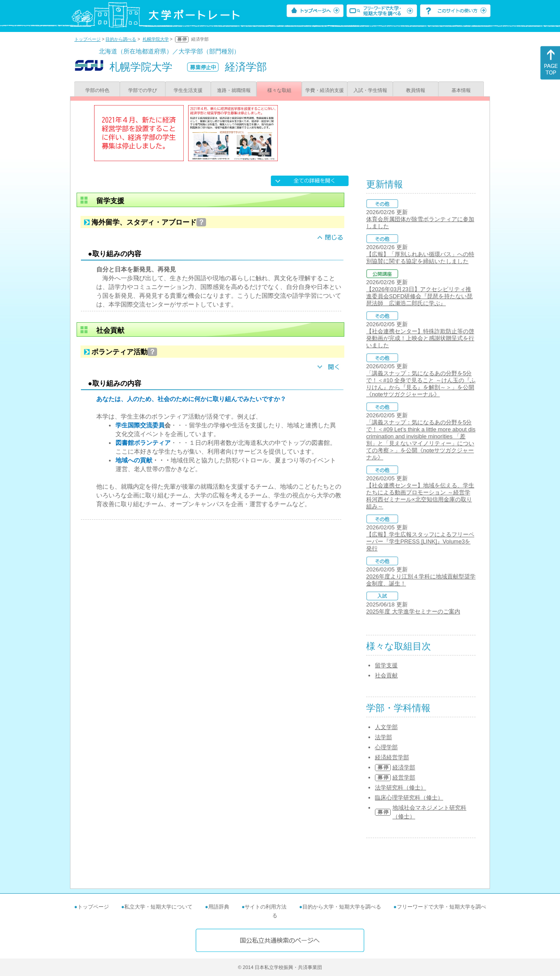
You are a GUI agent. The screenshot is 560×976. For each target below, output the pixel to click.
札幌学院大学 (156, 39)
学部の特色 (97, 90)
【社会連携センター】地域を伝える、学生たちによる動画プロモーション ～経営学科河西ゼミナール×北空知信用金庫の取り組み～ (420, 496)
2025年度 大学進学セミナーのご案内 (413, 611)
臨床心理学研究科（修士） (409, 797)
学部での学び (142, 90)
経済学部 (403, 767)
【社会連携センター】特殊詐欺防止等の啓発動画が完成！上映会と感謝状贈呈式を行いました (420, 338)
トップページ (87, 39)
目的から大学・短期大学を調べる (341, 907)
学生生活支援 (188, 90)
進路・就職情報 (234, 90)
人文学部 (386, 727)
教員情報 (415, 90)
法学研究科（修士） (400, 787)
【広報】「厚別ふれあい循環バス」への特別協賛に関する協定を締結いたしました (420, 257)
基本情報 (461, 90)
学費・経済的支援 (324, 90)
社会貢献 (386, 675)
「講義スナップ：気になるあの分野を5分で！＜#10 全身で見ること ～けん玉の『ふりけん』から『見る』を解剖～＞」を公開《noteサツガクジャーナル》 (421, 384)
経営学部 (403, 777)
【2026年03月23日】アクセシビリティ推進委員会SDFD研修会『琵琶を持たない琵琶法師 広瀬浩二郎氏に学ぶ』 (419, 296)
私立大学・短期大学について (158, 907)
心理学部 (386, 747)
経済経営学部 (392, 757)
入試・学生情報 (370, 90)
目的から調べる (120, 39)
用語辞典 (218, 907)
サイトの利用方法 (266, 907)
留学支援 (386, 665)
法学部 (383, 737)
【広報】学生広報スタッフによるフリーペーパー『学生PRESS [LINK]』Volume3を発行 (420, 541)
